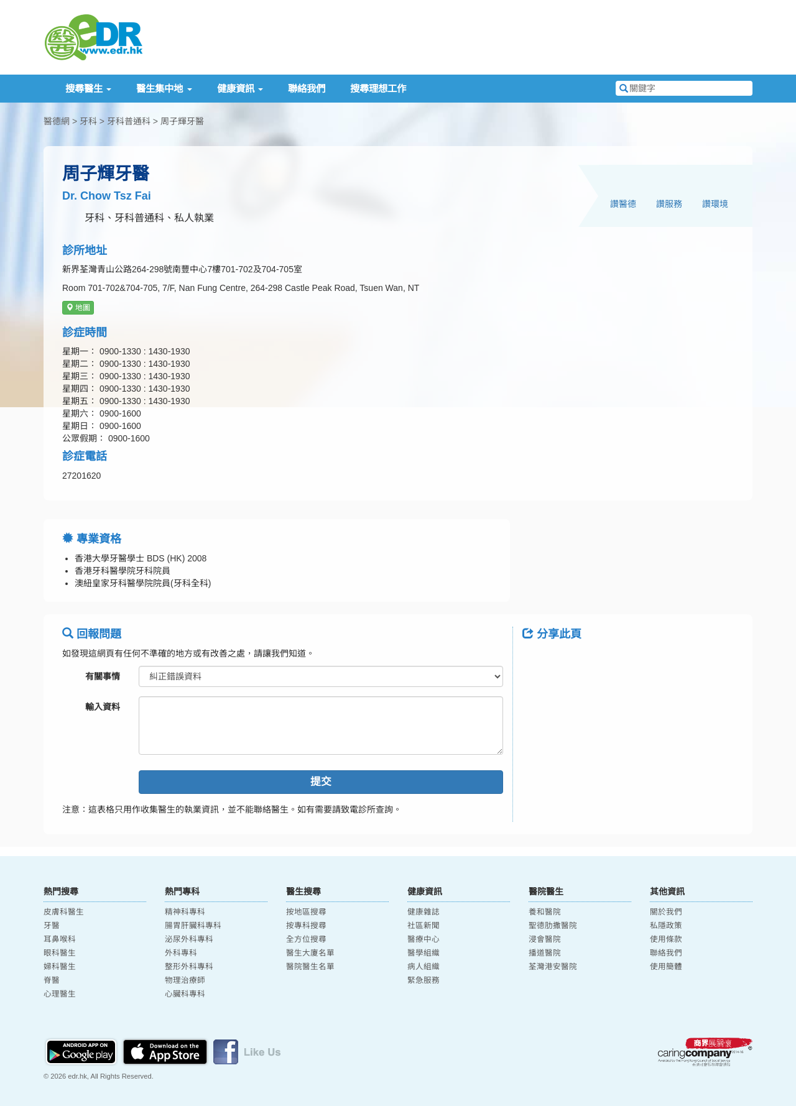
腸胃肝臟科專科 (193, 925)
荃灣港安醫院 (553, 966)
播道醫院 (545, 953)
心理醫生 (60, 994)
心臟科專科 (185, 994)
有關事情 (102, 676)
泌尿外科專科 (189, 939)
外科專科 (181, 953)
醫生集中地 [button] (164, 88)
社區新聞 (423, 925)
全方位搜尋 (306, 939)
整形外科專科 (189, 966)
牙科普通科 (128, 121)
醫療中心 (423, 939)
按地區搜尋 (306, 912)
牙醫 (52, 925)
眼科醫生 (60, 953)
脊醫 (52, 980)
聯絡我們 (306, 88)
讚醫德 (623, 204)
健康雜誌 (423, 912)
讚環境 (715, 204)
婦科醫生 (60, 966)
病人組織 (423, 966)
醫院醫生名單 (310, 966)
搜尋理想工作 (378, 88)
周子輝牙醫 (182, 121)
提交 (320, 782)
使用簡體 (666, 966)
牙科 (88, 121)
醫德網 (57, 121)
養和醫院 (545, 912)
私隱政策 (666, 925)
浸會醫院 (545, 939)
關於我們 (666, 912)
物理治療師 (185, 980)
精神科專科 (185, 912)
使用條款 (666, 939)
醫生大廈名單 (310, 953)
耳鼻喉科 (60, 939)
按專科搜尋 (306, 925)
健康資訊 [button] (240, 88)
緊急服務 (423, 980)
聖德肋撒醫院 (553, 925)
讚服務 (669, 204)
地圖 (78, 307)
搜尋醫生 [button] (88, 88)
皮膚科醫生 (64, 912)
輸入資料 (102, 707)
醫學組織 (423, 953)
